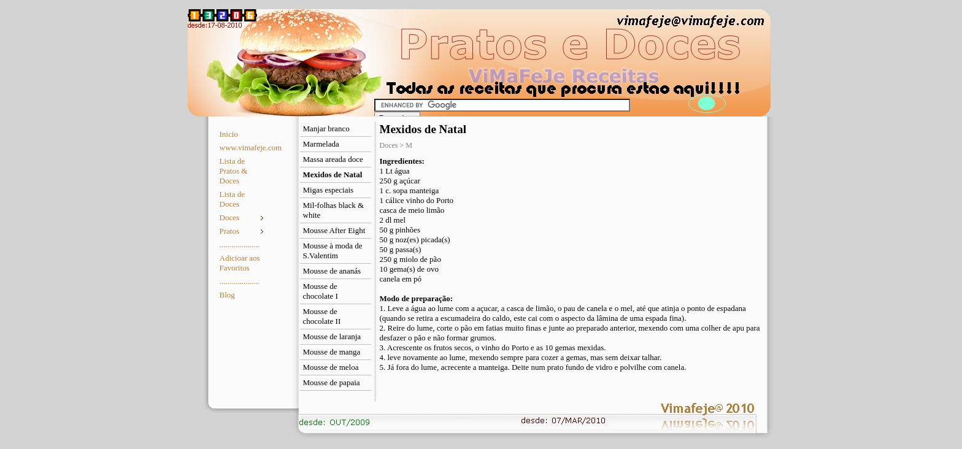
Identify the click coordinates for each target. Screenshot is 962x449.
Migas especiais (328, 189)
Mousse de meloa (331, 367)
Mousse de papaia (331, 382)
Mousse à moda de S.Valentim (333, 250)
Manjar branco (326, 128)
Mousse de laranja (332, 336)
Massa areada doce (333, 159)
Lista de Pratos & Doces (234, 170)
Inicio (229, 134)
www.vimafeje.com (243, 147)
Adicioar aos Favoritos (240, 262)
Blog (227, 294)
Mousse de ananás (332, 270)
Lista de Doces (232, 199)
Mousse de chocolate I (320, 291)
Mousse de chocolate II (322, 316)
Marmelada (321, 143)
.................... (240, 244)
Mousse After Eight (334, 230)
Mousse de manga (332, 351)
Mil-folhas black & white (333, 210)
